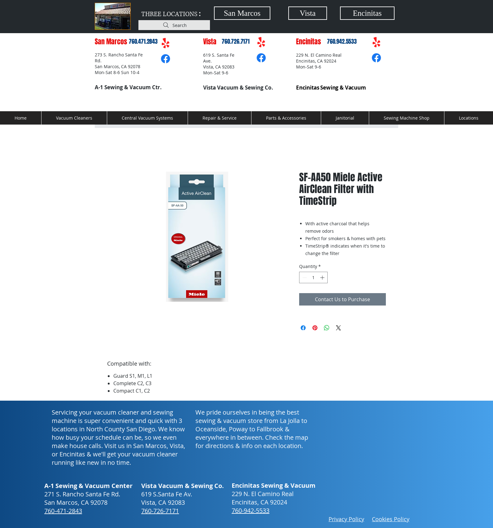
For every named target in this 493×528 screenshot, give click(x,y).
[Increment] (323, 277)
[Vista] (307, 13)
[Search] (174, 25)
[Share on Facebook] (303, 328)
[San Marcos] (242, 13)
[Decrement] (304, 277)
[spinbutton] (313, 277)
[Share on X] (338, 328)
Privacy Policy (346, 519)
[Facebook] (165, 59)
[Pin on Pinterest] (315, 328)
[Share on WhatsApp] (326, 328)
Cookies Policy (390, 519)
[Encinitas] (367, 13)
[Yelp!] (165, 43)
